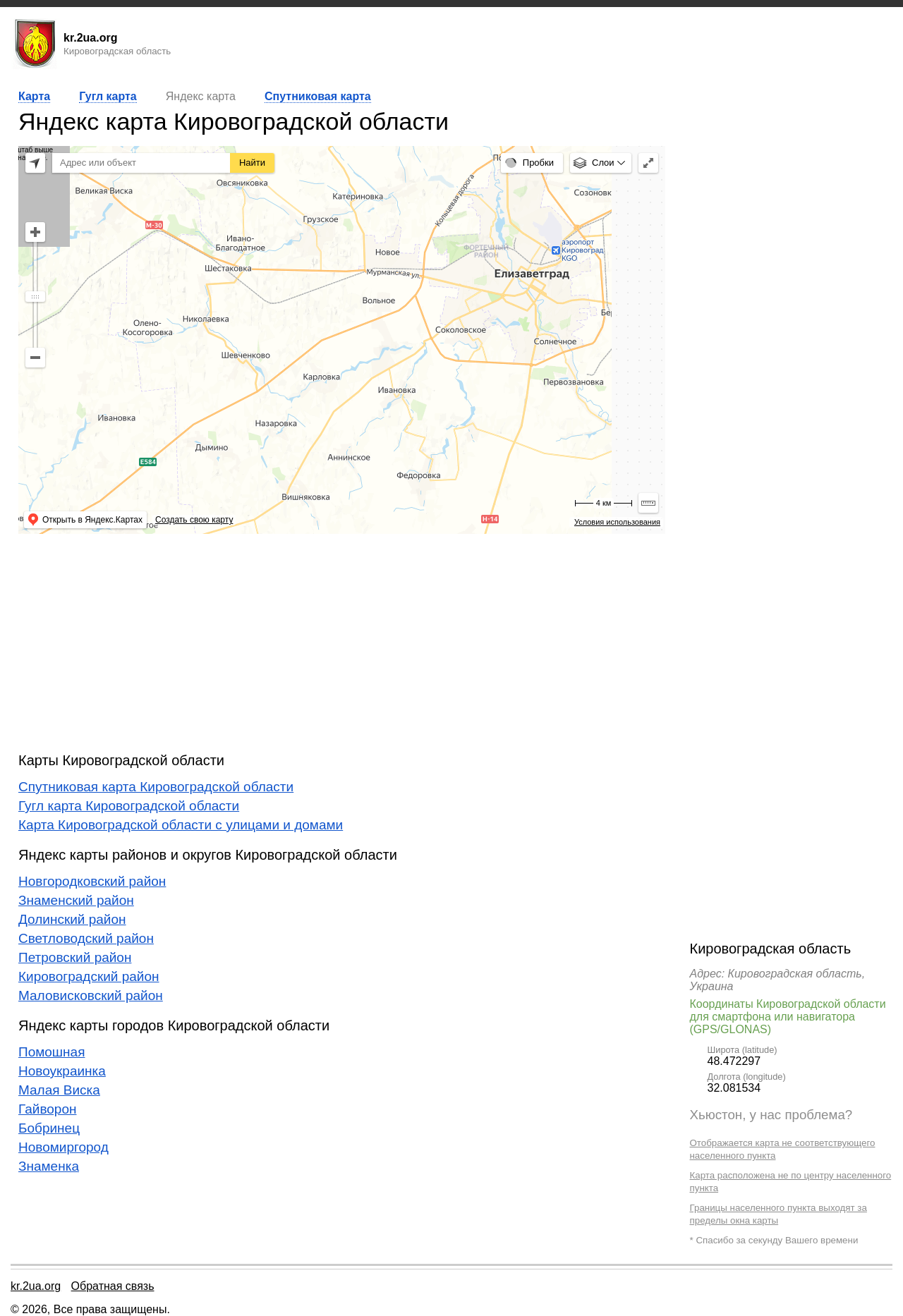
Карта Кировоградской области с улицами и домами (180, 824)
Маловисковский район (90, 995)
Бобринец (49, 1128)
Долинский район (72, 919)
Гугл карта (107, 96)
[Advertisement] (341, 643)
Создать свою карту (194, 520)
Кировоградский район (88, 976)
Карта (34, 96)
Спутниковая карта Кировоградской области (155, 786)
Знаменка (48, 1166)
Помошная (51, 1051)
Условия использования (617, 522)
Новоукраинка (62, 1071)
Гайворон (47, 1109)
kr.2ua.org (36, 1286)
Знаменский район (76, 900)
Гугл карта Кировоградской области (128, 805)
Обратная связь (112, 1286)
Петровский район (74, 957)
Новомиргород (63, 1147)
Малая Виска (59, 1090)
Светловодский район (86, 938)
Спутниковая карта (318, 96)
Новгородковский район (92, 881)
